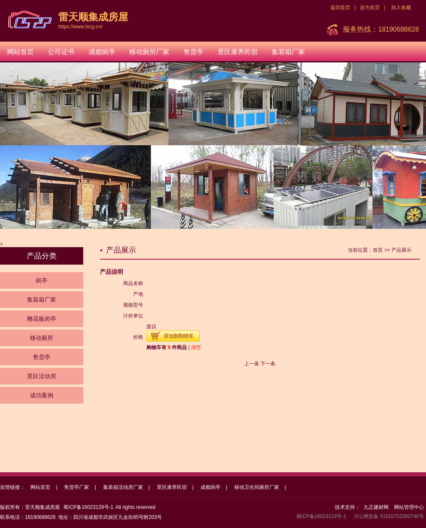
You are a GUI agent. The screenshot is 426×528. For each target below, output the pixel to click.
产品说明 (111, 271)
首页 (378, 250)
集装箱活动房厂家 (123, 487)
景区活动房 (41, 376)
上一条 (251, 364)
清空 (196, 347)
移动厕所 (41, 338)
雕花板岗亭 (41, 318)
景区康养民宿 (238, 51)
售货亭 (193, 51)
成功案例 (41, 395)
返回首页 (340, 7)
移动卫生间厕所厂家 (256, 487)
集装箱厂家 (288, 51)
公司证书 (61, 51)
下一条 (267, 364)
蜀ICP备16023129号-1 (88, 507)
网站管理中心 (409, 507)
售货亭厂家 (76, 487)
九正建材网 (376, 507)
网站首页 (20, 51)
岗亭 (41, 280)
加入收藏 (401, 7)
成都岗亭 (102, 51)
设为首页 (370, 7)
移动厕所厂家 (149, 51)
